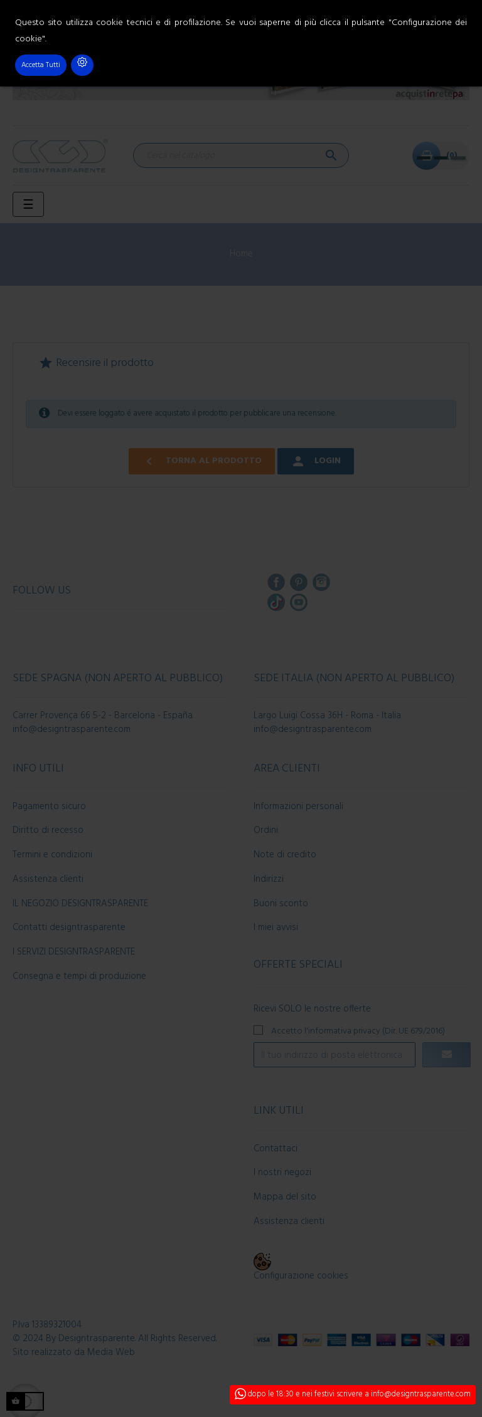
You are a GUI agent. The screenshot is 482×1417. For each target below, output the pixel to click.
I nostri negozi (282, 1172)
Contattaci (275, 1148)
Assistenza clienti (48, 879)
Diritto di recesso (48, 830)
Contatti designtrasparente (69, 927)
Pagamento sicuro (49, 806)
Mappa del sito (285, 1197)
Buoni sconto (281, 903)
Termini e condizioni (52, 854)
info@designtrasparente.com (72, 729)
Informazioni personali (298, 806)
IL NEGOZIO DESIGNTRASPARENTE (80, 903)
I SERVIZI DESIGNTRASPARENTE (74, 951)
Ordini (266, 830)
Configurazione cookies (301, 1276)
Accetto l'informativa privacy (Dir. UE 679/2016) (358, 1030)
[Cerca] (241, 155)
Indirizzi (269, 879)
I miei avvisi (276, 927)
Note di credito (285, 854)
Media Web (111, 1352)
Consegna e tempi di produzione (79, 976)
